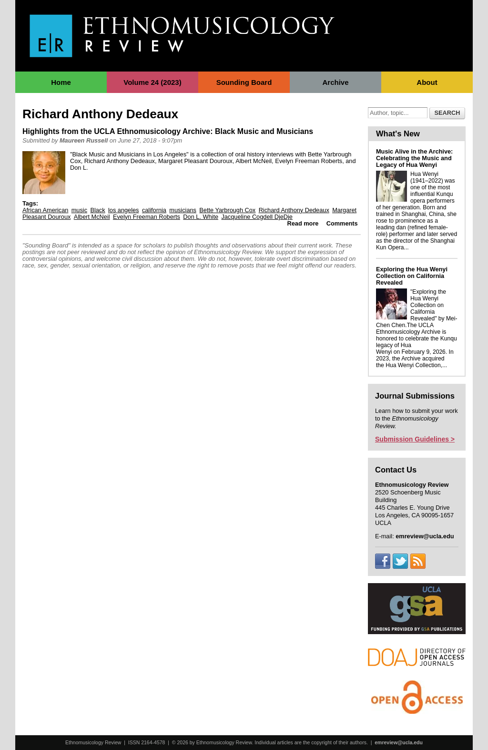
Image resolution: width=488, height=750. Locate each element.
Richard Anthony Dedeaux (294, 210)
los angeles (123, 210)
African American (45, 210)
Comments (342, 223)
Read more (303, 223)
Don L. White (200, 216)
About (427, 82)
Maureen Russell (84, 140)
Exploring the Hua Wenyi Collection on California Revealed (411, 276)
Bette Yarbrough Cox (227, 210)
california (154, 210)
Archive (335, 82)
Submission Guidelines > (415, 439)
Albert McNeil (92, 216)
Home (61, 82)
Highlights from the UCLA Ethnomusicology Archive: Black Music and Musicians (167, 131)
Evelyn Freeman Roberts (146, 216)
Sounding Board (244, 82)
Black (97, 210)
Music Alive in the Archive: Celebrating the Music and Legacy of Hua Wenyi (414, 158)
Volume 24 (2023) (152, 82)
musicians (182, 210)
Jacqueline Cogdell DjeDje (257, 216)
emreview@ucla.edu (399, 742)
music (79, 210)
